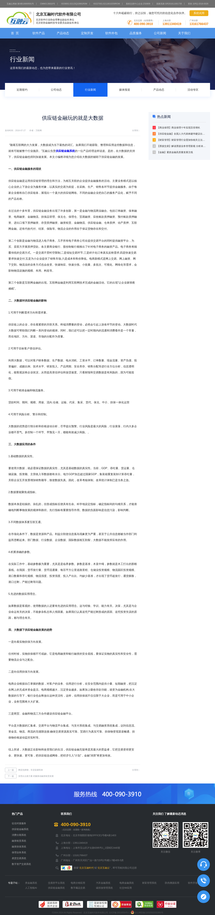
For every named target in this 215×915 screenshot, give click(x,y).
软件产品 (38, 33)
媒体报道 (124, 89)
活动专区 (192, 89)
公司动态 (56, 89)
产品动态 (63, 33)
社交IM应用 (125, 888)
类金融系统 (31, 883)
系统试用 (198, 13)
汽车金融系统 (103, 883)
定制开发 (87, 33)
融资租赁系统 (19, 840)
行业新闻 (90, 89)
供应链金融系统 (65, 150)
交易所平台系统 (56, 883)
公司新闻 (160, 33)
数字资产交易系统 (21, 864)
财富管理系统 (149, 883)
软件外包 (111, 33)
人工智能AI (31, 888)
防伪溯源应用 (172, 883)
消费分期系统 (19, 835)
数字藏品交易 (78, 888)
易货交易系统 (19, 858)
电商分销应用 (78, 883)
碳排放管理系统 (104, 888)
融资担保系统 (19, 846)
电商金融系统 (126, 883)
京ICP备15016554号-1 (119, 913)
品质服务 (136, 33)
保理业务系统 (19, 852)
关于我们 (184, 33)
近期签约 (22, 89)
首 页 (15, 33)
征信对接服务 (19, 823)
